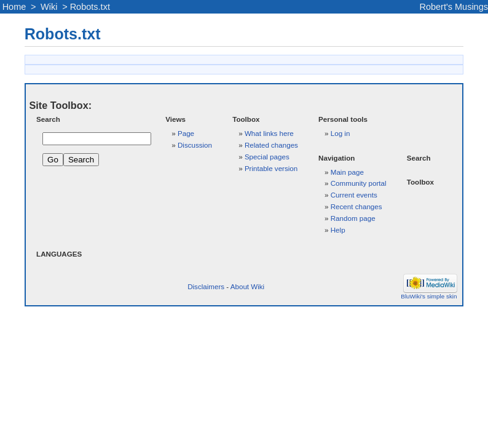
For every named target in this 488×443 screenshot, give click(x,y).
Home (14, 7)
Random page (353, 218)
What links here (269, 133)
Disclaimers (205, 286)
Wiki (49, 7)
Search (48, 119)
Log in (340, 133)
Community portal (359, 183)
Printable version (271, 168)
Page (186, 133)
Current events (354, 195)
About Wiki (247, 286)
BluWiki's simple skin (429, 296)
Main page (347, 172)
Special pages (267, 157)
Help (338, 230)
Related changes (271, 145)
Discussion (195, 145)
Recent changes (356, 206)
